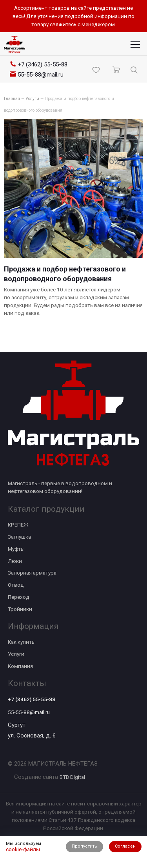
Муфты (16, 549)
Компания (20, 666)
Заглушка (19, 537)
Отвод (16, 585)
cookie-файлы (23, 849)
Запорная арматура (32, 573)
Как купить (21, 642)
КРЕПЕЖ (18, 524)
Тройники (20, 609)
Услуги (16, 654)
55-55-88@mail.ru (29, 712)
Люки (15, 561)
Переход (18, 597)
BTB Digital (72, 777)
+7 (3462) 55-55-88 (31, 699)
